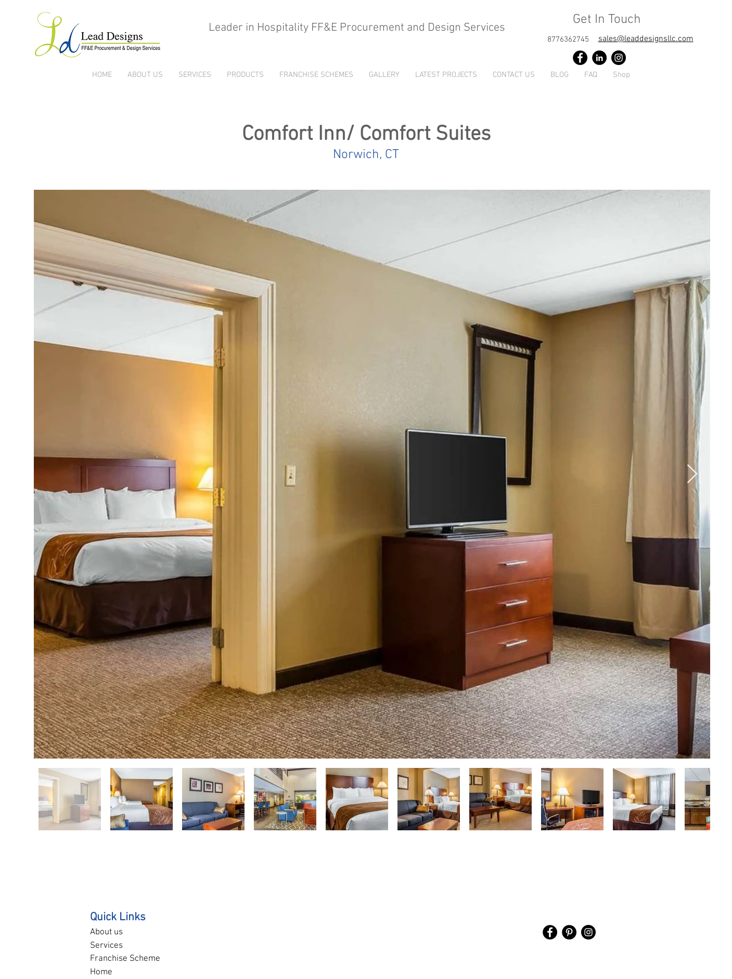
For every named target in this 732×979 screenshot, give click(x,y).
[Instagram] (618, 57)
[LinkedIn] (599, 57)
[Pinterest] (569, 932)
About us (106, 932)
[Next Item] (692, 474)
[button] (245, 75)
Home (101, 972)
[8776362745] (568, 39)
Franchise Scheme (125, 959)
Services (106, 946)
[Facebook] (580, 57)
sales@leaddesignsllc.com (646, 39)
